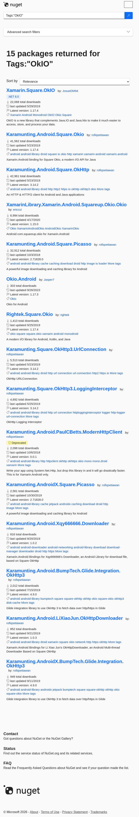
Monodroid (40, 115)
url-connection (82, 373)
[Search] (128, 15)
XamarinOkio (70, 228)
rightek (64, 314)
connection (65, 373)
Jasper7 (49, 279)
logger (106, 412)
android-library (30, 154)
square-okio (105, 598)
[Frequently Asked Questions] (8, 763)
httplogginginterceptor (87, 412)
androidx (65, 504)
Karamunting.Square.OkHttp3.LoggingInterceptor (61, 389)
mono (88, 461)
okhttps (72, 461)
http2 (57, 189)
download (66, 263)
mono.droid (99, 461)
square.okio (33, 333)
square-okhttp (73, 598)
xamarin (78, 154)
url (55, 373)
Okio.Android (21, 279)
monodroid (71, 333)
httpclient (52, 461)
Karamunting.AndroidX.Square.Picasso (50, 484)
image (91, 263)
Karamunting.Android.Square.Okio (45, 134)
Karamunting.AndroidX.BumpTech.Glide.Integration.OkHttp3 (65, 663)
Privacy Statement (75, 812)
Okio (58, 115)
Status (10, 748)
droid (44, 154)
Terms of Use (50, 812)
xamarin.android (116, 154)
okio (63, 154)
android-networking (60, 547)
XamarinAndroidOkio (30, 228)
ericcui (17, 209)
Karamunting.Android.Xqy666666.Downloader (57, 523)
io (59, 154)
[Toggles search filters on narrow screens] (128, 32)
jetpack (54, 504)
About (34, 812)
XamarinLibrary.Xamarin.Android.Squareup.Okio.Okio (66, 205)
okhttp (75, 189)
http (69, 154)
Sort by (12, 81)
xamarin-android (94, 154)
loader (103, 263)
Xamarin (15, 115)
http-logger (118, 412)
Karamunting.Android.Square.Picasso (48, 244)
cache (44, 263)
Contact (11, 734)
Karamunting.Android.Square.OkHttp (47, 169)
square (52, 154)
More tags (103, 189)
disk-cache (13, 602)
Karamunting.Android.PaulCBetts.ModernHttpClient (64, 432)
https (64, 189)
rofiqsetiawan (100, 135)
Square (67, 115)
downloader (26, 551)
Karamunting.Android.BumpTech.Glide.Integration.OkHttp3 (63, 573)
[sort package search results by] (75, 81)
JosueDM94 (70, 91)
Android (27, 115)
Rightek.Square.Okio (29, 314)
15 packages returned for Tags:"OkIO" (53, 58)
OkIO (51, 115)
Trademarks (98, 812)
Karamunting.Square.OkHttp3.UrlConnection (56, 349)
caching (54, 263)
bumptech (47, 598)
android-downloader (34, 547)
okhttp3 (85, 189)
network (80, 642)
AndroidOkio (53, 228)
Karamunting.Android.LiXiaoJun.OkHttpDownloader (64, 618)
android (15, 154)
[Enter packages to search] (64, 15)
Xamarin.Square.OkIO (30, 90)
